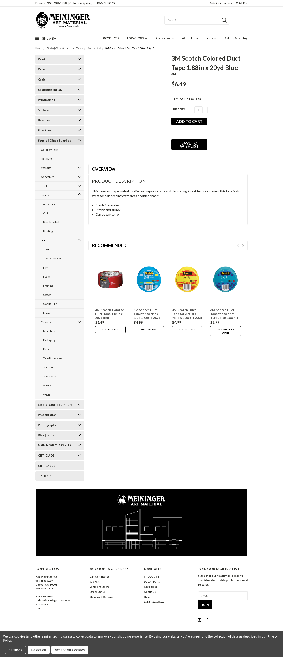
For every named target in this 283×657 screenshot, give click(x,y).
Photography (47, 425)
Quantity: (178, 109)
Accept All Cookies (70, 649)
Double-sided (51, 222)
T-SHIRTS (45, 476)
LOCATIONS (137, 38)
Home (38, 48)
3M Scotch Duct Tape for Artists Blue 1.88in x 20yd (147, 313)
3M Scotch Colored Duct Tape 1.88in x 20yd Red (109, 313)
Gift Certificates (221, 3)
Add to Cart (110, 329)
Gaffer (47, 294)
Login (93, 586)
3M (99, 48)
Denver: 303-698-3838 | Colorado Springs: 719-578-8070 (75, 3)
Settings (15, 649)
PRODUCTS (111, 38)
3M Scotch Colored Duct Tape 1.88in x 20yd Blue (131, 48)
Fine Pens (45, 130)
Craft (41, 79)
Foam (46, 276)
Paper (46, 349)
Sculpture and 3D (50, 89)
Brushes (44, 120)
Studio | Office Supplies (59, 48)
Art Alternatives (54, 258)
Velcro (47, 385)
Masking (46, 322)
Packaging (49, 340)
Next (242, 245)
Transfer (48, 367)
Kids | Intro (46, 435)
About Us (190, 38)
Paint (41, 59)
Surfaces (44, 110)
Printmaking (46, 100)
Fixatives (46, 158)
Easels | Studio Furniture (55, 404)
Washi (46, 394)
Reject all (38, 649)
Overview (103, 169)
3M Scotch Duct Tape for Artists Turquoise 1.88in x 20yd (224, 315)
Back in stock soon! (225, 331)
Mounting (49, 331)
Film (45, 267)
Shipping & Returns (101, 597)
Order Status (97, 591)
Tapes (79, 48)
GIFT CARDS (46, 466)
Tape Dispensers (53, 358)
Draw (41, 69)
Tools (44, 186)
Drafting (48, 231)
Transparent (50, 376)
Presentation (47, 415)
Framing (48, 285)
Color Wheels (49, 149)
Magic (46, 313)
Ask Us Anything (236, 38)
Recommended (109, 245)
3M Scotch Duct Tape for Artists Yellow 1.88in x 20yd (187, 313)
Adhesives (47, 177)
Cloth (46, 213)
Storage (46, 168)
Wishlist (241, 3)
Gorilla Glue (50, 303)
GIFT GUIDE (46, 455)
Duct (89, 48)
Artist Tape (49, 204)
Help (212, 38)
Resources (164, 38)
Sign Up (104, 586)
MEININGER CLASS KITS (54, 445)
